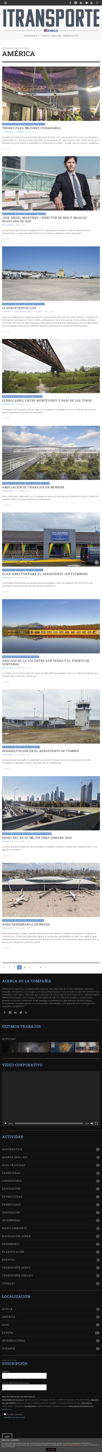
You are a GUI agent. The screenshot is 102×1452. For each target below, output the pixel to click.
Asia (5, 1317)
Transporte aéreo (16, 1260)
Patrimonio (11, 1236)
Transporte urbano (41, 830)
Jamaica (29, 568)
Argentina (17, 830)
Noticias (28, 395)
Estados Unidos (33, 482)
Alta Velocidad (13, 1158)
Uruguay (38, 395)
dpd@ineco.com (7, 1402)
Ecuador (16, 124)
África (7, 1301)
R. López (15, 311)
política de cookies (75, 1445)
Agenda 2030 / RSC (15, 1150)
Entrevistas (31, 213)
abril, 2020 (31, 132)
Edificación (11, 1181)
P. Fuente (6, 311)
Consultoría (12, 1173)
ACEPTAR (50, 1450)
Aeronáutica (9, 213)
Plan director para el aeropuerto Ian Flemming (45, 572)
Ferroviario (26, 124)
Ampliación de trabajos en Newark (33, 486)
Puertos (8, 1252)
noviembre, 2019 (22, 403)
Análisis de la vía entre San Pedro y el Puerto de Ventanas (45, 660)
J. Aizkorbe (7, 132)
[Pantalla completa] (96, 1116)
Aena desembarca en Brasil (26, 921)
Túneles (8, 1276)
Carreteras (11, 1165)
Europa (7, 1325)
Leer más (6, 149)
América (7, 124)
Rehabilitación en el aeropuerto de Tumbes (40, 748)
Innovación (11, 1205)
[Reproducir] (5, 1116)
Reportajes (39, 124)
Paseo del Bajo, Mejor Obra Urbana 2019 (37, 834)
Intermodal (11, 1213)
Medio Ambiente (14, 1221)
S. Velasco (37, 311)
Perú (37, 744)
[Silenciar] (92, 1116)
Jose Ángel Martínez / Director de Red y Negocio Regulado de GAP (44, 219)
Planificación (13, 1244)
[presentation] (23, 1419)
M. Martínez (26, 311)
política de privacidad (15, 1410)
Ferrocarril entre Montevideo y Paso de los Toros (47, 399)
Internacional (14, 1333)
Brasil (28, 916)
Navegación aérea (16, 1228)
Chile (14, 654)
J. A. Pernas (19, 132)
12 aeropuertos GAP (19, 307)
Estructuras (12, 1189)
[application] (51, 1091)
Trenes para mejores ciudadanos (31, 128)
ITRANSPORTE (8, 224)
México (42, 213)
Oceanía (8, 1341)
